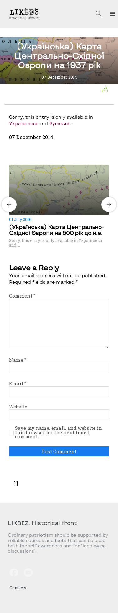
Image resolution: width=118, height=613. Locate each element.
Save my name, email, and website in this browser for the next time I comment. (58, 432)
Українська (23, 123)
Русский (59, 123)
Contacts (17, 587)
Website (18, 406)
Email (17, 383)
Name (17, 360)
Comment (22, 296)
